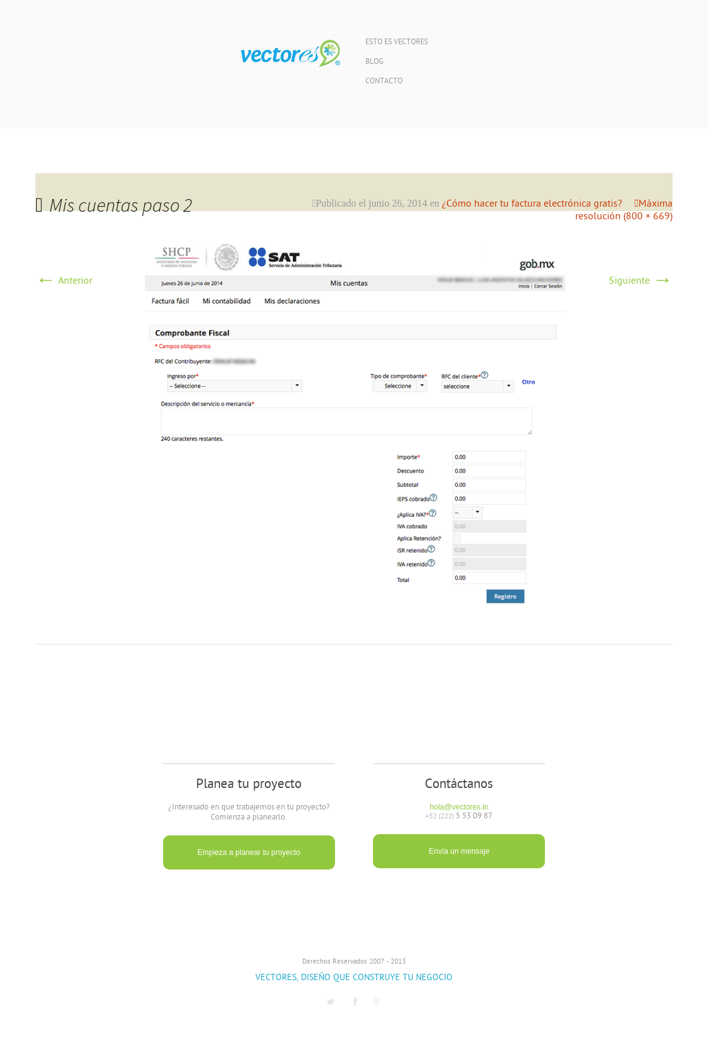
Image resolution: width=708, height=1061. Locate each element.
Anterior (63, 281)
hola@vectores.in (459, 807)
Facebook (355, 1002)
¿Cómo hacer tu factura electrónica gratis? (532, 204)
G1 (378, 1002)
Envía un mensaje (459, 851)
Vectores (290, 54)
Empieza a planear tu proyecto (248, 852)
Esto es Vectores (396, 42)
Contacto (384, 82)
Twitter (330, 1002)
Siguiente (641, 281)
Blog (374, 62)
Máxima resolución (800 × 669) (624, 210)
